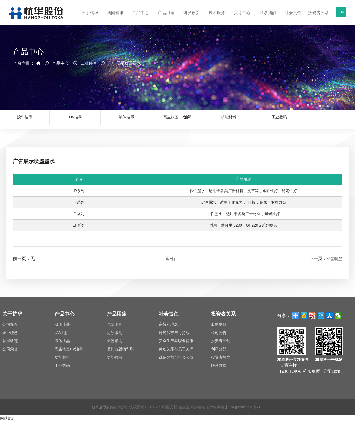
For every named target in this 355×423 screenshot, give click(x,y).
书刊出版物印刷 (120, 350)
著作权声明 (216, 408)
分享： (284, 316)
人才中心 (241, 17)
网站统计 (9, 419)
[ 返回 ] (169, 260)
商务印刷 (114, 334)
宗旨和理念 (168, 326)
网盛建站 (197, 408)
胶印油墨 (24, 119)
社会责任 (292, 17)
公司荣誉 (10, 350)
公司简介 (10, 326)
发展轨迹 (10, 342)
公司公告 (218, 334)
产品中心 (140, 17)
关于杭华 (89, 17)
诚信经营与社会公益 (176, 358)
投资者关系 (318, 17)
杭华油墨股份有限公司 (103, 408)
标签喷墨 (333, 260)
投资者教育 (220, 358)
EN (341, 12)
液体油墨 (126, 119)
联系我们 (267, 17)
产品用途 (165, 17)
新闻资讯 (114, 17)
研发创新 (191, 17)
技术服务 (216, 17)
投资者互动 (220, 342)
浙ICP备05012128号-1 (248, 408)
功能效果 (114, 358)
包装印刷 (114, 326)
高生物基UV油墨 (177, 119)
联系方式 (218, 367)
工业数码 (89, 69)
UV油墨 (76, 119)
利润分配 (218, 350)
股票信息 (218, 326)
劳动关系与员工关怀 (176, 350)
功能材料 (228, 119)
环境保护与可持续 (174, 334)
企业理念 (10, 334)
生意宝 (181, 408)
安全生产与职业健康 (176, 342)
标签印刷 (114, 342)
